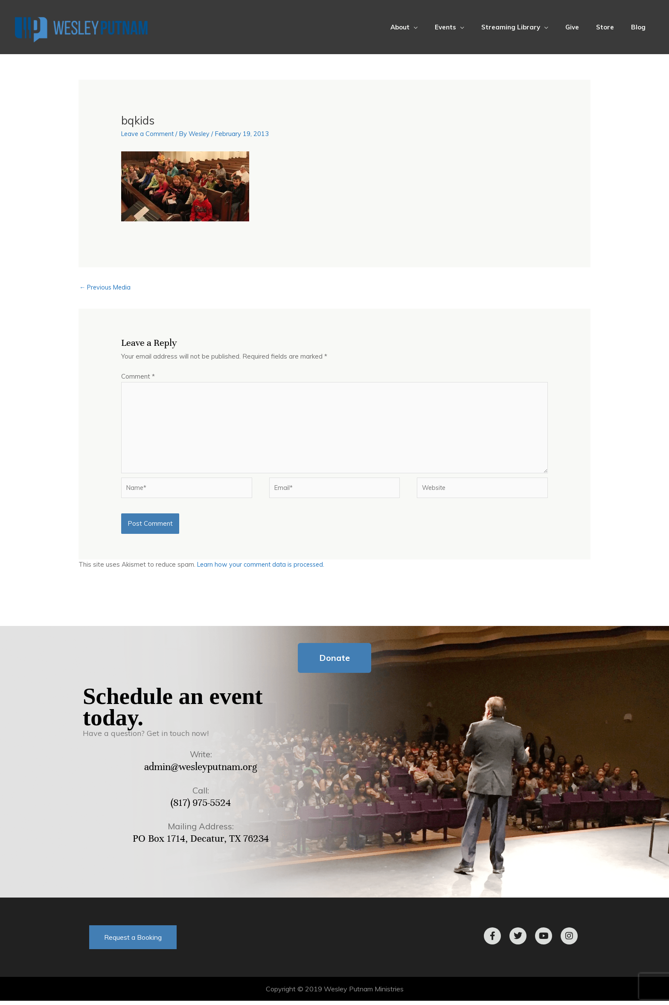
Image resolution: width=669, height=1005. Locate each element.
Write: (201, 758)
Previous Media (106, 287)
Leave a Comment (148, 134)
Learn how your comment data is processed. (263, 569)
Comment (138, 377)
